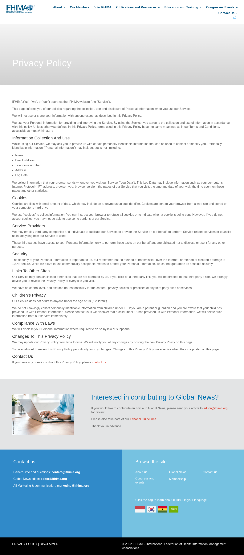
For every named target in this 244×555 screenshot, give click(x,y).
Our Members (80, 7)
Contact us (210, 472)
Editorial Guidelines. (143, 419)
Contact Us (226, 13)
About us (141, 472)
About (57, 7)
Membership (177, 479)
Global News (177, 472)
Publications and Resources (136, 7)
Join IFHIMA (102, 7)
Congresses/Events (220, 7)
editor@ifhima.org (215, 408)
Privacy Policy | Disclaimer (35, 544)
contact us (99, 362)
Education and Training (181, 7)
